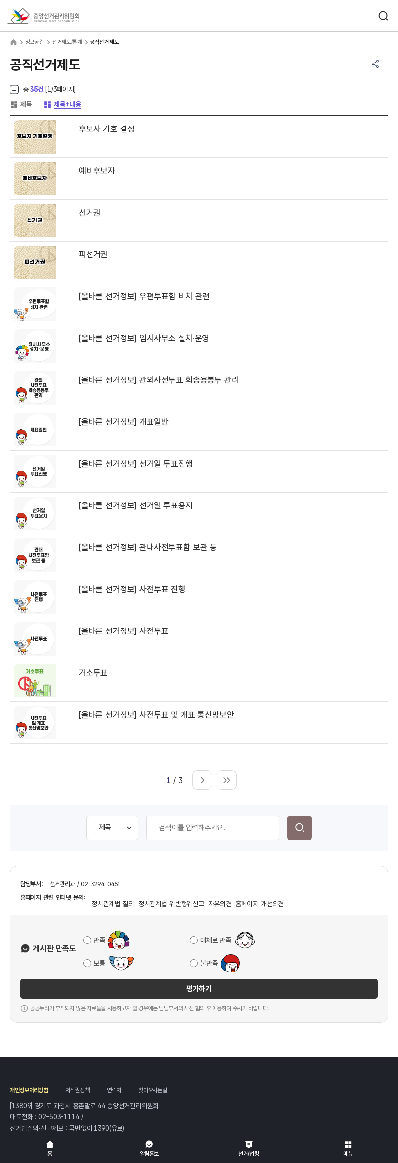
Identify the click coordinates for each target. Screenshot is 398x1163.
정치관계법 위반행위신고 (171, 903)
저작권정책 (77, 1090)
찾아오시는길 (152, 1090)
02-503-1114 (58, 1117)
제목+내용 (62, 104)
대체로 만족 (215, 940)
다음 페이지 (202, 780)
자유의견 (219, 903)
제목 (20, 104)
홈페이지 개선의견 (259, 903)
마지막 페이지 (227, 780)
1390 (101, 1128)
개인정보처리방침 (29, 1090)
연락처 (114, 1090)
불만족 (208, 963)
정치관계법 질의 (113, 903)
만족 (99, 940)
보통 (99, 963)
